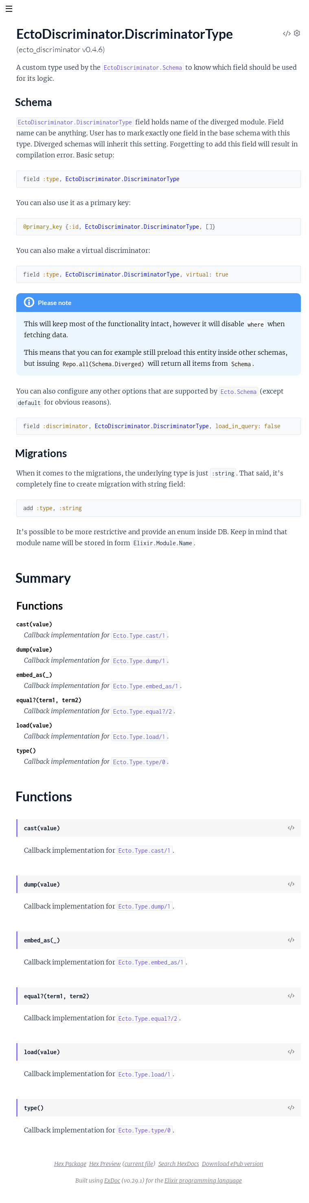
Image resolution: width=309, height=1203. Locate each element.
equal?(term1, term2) (48, 700)
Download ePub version (232, 1164)
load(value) (34, 725)
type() (26, 750)
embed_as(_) (34, 674)
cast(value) (34, 624)
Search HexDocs (178, 1164)
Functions (39, 605)
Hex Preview (105, 1164)
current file (139, 1164)
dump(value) (34, 649)
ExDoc (112, 1180)
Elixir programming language (203, 1180)
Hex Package (70, 1164)
